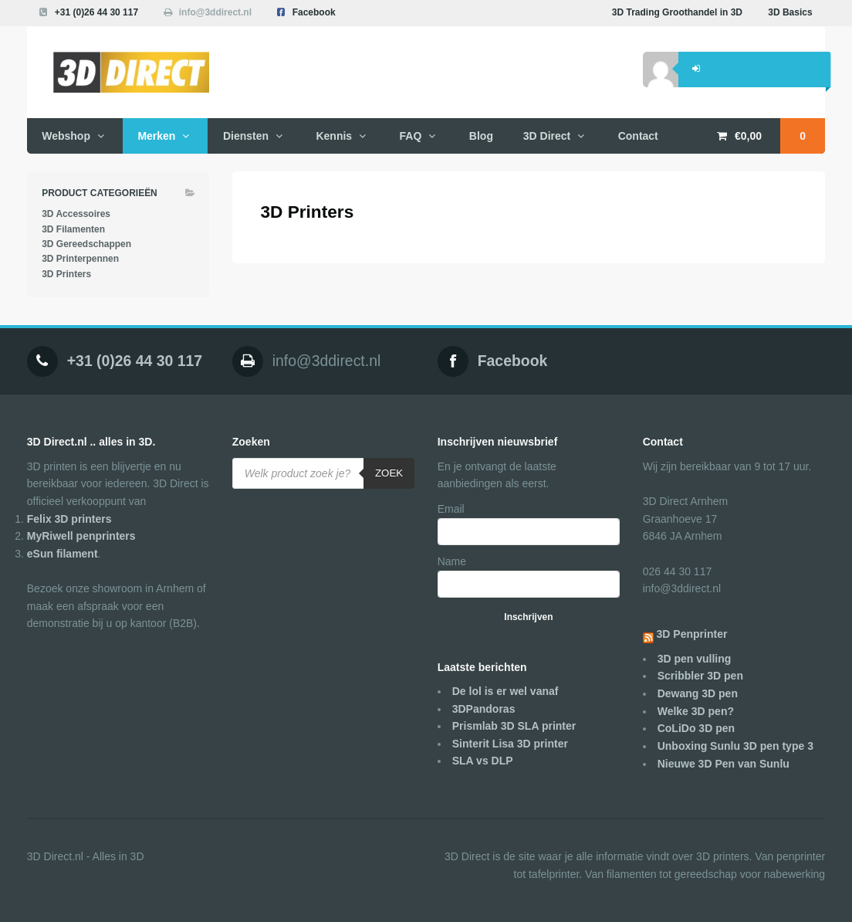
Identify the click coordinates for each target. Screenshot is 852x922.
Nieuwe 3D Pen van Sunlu (723, 764)
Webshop (66, 136)
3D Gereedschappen (86, 244)
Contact (638, 136)
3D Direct (546, 136)
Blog (481, 136)
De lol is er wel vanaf (505, 691)
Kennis (334, 136)
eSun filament (62, 553)
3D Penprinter (692, 634)
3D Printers (66, 274)
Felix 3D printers (69, 519)
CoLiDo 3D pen (696, 728)
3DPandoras (484, 709)
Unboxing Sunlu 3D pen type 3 (735, 746)
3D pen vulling (695, 659)
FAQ (411, 136)
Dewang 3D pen (698, 693)
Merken (156, 136)
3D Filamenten (73, 229)
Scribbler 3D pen (700, 675)
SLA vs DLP (482, 760)
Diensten (246, 136)
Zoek (389, 473)
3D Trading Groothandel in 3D (677, 12)
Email (451, 509)
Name (452, 561)
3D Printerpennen (80, 258)
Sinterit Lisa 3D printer (510, 743)
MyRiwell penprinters (81, 536)
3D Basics (790, 12)
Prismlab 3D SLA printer (514, 726)
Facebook (314, 12)
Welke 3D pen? (696, 711)
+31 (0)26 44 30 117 (96, 12)
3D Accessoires (76, 213)
